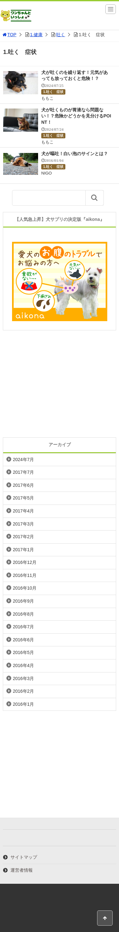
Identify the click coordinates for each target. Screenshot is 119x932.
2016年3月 (23, 678)
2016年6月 (23, 639)
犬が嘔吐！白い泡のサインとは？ (74, 153)
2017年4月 (23, 510)
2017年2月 (23, 536)
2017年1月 (23, 549)
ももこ (47, 98)
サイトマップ (23, 857)
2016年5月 (23, 652)
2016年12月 (24, 562)
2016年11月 (24, 575)
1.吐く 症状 (53, 92)
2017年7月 (23, 472)
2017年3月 (23, 523)
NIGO (46, 173)
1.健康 (36, 34)
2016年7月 (23, 626)
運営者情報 (21, 870)
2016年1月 (23, 704)
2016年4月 (23, 665)
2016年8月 (23, 614)
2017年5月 (23, 497)
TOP (9, 34)
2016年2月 (23, 691)
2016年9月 (23, 601)
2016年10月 (24, 588)
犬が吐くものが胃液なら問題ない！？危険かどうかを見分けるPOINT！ (76, 116)
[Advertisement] (59, 384)
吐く (60, 34)
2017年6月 (23, 485)
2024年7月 (23, 459)
